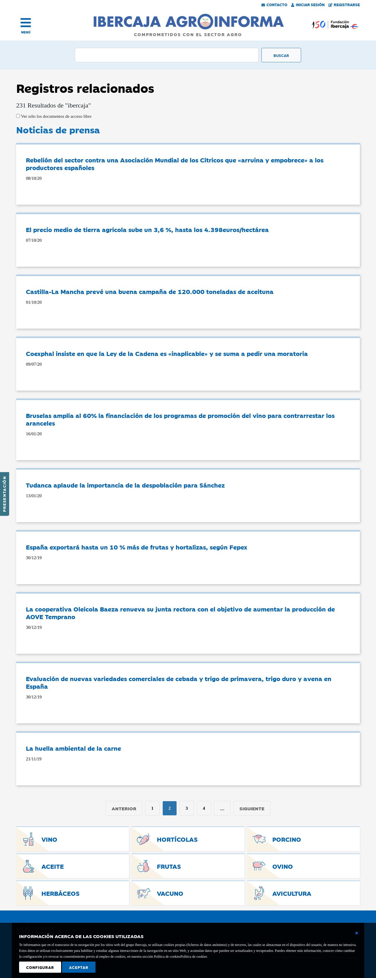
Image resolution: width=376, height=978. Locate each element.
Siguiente (251, 808)
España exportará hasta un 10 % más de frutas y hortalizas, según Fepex (136, 546)
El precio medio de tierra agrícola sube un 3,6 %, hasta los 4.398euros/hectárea (147, 229)
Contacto (274, 4)
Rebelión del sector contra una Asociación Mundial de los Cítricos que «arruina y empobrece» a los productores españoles (174, 163)
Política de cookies (193, 957)
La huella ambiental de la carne (73, 748)
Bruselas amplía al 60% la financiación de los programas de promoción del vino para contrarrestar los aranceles (180, 419)
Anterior (124, 808)
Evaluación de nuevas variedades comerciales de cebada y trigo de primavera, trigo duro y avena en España (178, 682)
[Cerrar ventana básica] (356, 933)
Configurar (40, 967)
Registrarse (344, 4)
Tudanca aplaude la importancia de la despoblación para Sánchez (125, 484)
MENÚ (26, 32)
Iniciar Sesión (308, 4)
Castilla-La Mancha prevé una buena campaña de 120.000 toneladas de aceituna (149, 291)
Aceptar (78, 967)
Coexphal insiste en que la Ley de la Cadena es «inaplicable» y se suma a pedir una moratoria (167, 353)
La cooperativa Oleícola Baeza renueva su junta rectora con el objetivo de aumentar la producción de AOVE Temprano (180, 612)
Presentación (4, 494)
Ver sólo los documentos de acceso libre (55, 116)
